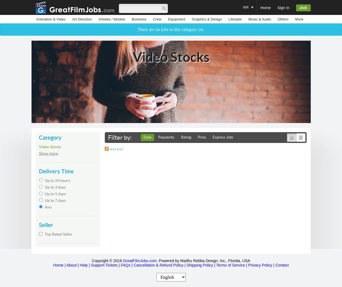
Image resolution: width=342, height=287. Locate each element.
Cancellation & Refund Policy (159, 265)
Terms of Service (230, 265)
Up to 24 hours (54, 180)
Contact (282, 265)
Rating (186, 137)
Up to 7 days (52, 200)
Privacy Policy (260, 265)
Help (84, 265)
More (299, 19)
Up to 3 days (52, 187)
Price (202, 137)
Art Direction (82, 19)
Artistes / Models (112, 19)
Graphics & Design (207, 19)
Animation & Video (51, 19)
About (72, 265)
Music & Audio (259, 19)
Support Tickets (104, 265)
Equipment (176, 19)
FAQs (125, 265)
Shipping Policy (200, 265)
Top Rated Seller (55, 234)
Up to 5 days (52, 194)
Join (303, 8)
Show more (48, 153)
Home (265, 8)
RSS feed (116, 149)
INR (248, 4)
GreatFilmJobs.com (139, 261)
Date (147, 137)
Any (45, 207)
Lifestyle (235, 19)
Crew (157, 19)
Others (283, 19)
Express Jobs (223, 137)
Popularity (166, 137)
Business (139, 19)
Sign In (283, 8)
